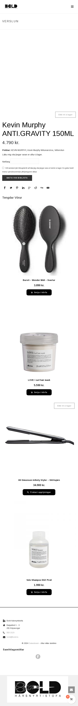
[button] (39, 292)
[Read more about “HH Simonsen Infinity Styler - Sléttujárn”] (39, 492)
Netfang (20, 161)
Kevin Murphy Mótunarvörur (40, 150)
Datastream (34, 643)
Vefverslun (59, 150)
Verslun (25, 27)
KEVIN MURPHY (18, 150)
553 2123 (10, 632)
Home (16, 27)
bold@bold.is (12, 637)
